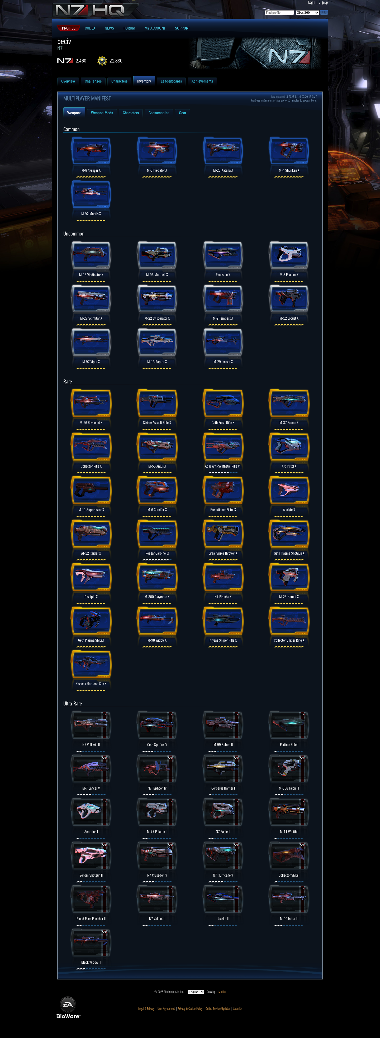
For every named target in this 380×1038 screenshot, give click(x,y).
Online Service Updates (218, 1009)
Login (311, 2)
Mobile (222, 992)
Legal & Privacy (146, 1009)
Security (237, 1009)
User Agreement (166, 1009)
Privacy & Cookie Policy (190, 1009)
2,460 (81, 61)
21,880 (116, 61)
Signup (323, 2)
